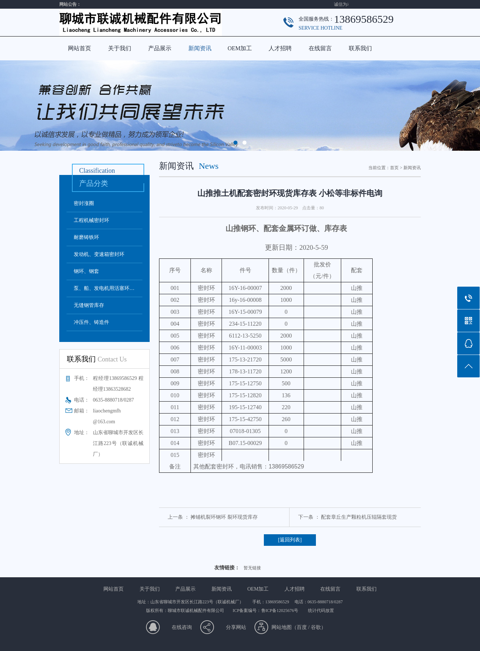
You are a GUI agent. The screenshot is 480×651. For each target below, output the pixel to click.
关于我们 (119, 48)
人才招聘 (280, 48)
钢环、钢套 (86, 271)
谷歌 (316, 627)
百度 (302, 627)
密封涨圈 (84, 203)
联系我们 (360, 48)
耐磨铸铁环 (86, 237)
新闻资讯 (199, 48)
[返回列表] (289, 540)
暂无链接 (252, 567)
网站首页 (79, 48)
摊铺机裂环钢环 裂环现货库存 (224, 517)
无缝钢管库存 (89, 305)
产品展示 (159, 48)
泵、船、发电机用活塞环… (104, 288)
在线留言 (320, 48)
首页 (394, 167)
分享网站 (236, 627)
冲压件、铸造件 (91, 322)
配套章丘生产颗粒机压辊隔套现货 (359, 517)
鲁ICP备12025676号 (280, 610)
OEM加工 (240, 48)
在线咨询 (182, 627)
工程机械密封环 (91, 220)
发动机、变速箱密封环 (99, 254)
